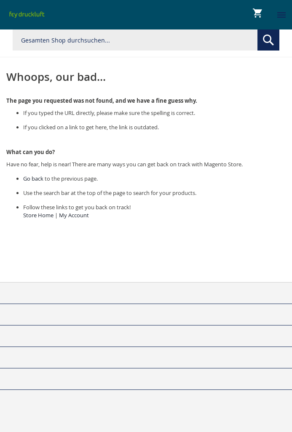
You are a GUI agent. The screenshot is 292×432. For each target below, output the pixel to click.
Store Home (38, 215)
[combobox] (146, 40)
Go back (33, 178)
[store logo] (27, 14)
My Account (74, 215)
